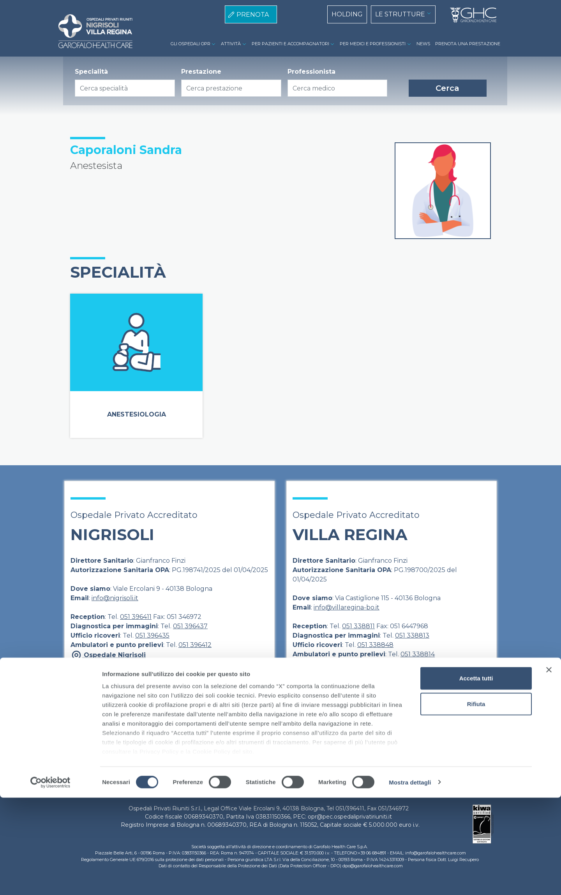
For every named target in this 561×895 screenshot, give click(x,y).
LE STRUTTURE (400, 14)
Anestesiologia (136, 414)
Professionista (311, 71)
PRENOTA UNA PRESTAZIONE (467, 43)
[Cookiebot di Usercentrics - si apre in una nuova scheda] (50, 880)
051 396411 (136, 616)
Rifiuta (476, 801)
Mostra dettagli (410, 879)
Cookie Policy (342, 731)
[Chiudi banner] (549, 767)
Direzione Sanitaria (195, 731)
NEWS (423, 43)
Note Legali (248, 731)
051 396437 (190, 626)
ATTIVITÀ (231, 43)
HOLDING (347, 14)
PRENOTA (252, 14)
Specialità (91, 71)
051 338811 (358, 626)
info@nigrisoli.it (115, 598)
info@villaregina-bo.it (346, 607)
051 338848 (375, 645)
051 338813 (412, 635)
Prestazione (201, 71)
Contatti (381, 731)
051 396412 (195, 645)
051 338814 (417, 654)
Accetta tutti (476, 776)
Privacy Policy (293, 731)
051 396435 (152, 635)
